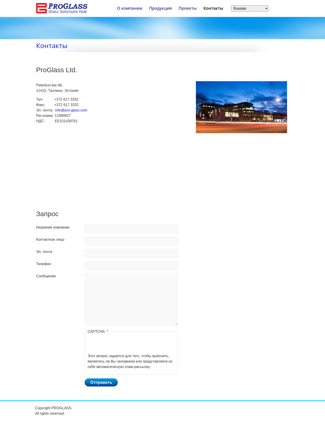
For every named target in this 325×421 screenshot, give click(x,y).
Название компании (52, 227)
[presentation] (122, 344)
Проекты (188, 8)
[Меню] (90, 3)
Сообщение (46, 276)
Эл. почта (44, 252)
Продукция (160, 8)
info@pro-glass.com (71, 110)
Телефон (43, 264)
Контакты (213, 8)
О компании (129, 8)
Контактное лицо (50, 239)
